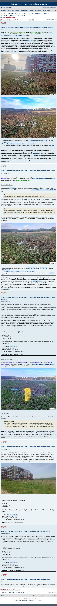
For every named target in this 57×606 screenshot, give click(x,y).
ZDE (8, 161)
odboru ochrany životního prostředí (15, 143)
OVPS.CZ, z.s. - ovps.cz (37, 600)
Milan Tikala (30, 40)
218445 (32, 202)
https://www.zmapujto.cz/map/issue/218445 (43, 178)
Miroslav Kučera (31, 143)
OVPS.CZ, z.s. (4, 22)
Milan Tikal (51, 145)
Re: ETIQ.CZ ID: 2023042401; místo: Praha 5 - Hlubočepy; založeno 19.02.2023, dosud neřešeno (28, 298)
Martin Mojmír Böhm (10, 17)
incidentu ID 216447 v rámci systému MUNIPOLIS (43, 189)
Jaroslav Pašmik (32, 140)
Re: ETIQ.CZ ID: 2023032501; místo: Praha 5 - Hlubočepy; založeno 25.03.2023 (25, 531)
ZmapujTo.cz (36, 153)
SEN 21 (8, 142)
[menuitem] (11, 8)
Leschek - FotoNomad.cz (23, 600)
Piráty (3, 142)
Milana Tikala (11, 188)
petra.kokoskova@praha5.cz (13, 212)
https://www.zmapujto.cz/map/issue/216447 (12, 35)
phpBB (24, 598)
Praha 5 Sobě (44, 140)
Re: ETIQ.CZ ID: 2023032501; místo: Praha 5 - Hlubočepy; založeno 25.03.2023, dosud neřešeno (28, 171)
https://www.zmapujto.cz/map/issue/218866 (43, 364)
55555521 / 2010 (14, 346)
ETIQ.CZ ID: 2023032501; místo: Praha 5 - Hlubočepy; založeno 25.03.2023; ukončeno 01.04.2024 (25, 15)
